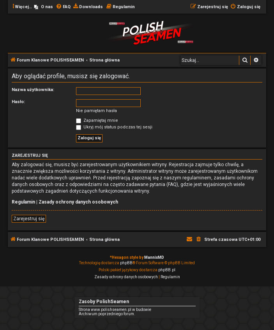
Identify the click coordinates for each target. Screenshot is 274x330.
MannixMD (154, 257)
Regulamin (23, 202)
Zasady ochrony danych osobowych (78, 202)
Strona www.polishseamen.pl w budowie (115, 309)
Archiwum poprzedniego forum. (107, 314)
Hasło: (18, 101)
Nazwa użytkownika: (33, 89)
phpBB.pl (166, 270)
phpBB (126, 263)
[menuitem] (43, 7)
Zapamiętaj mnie (97, 120)
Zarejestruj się (28, 218)
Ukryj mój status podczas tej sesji (114, 127)
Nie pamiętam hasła (96, 110)
